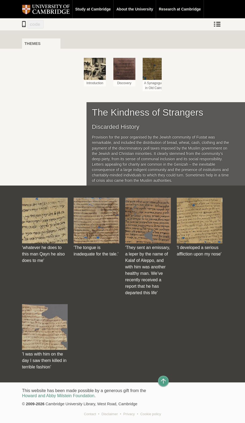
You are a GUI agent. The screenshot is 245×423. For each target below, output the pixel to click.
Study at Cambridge (93, 9)
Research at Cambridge (180, 9)
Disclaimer (110, 414)
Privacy (129, 414)
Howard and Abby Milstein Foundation (58, 395)
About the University (134, 9)
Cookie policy (150, 414)
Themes (32, 43)
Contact (90, 414)
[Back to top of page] (163, 381)
